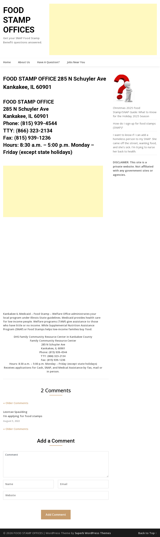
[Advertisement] (103, 29)
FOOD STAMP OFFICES (19, 20)
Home (7, 62)
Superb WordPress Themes (93, 533)
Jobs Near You (76, 62)
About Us (24, 62)
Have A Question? (48, 62)
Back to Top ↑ (147, 533)
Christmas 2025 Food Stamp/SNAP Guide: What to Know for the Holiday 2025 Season (135, 112)
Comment (56, 464)
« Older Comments (15, 403)
